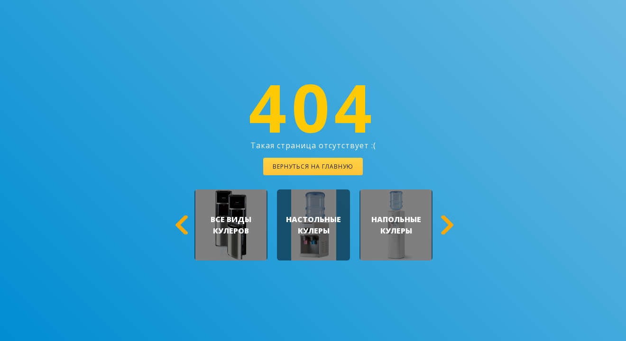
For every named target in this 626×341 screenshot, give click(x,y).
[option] (231, 224)
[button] (180, 224)
